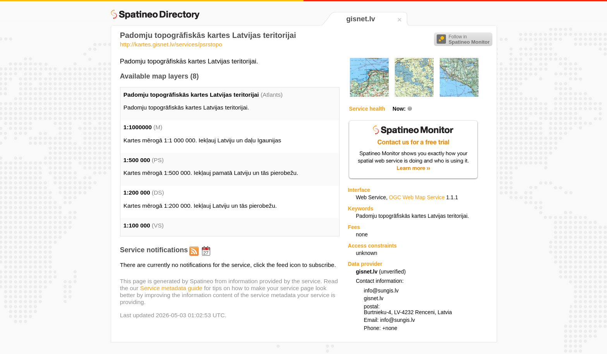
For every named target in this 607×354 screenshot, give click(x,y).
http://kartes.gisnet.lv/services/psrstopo (171, 44)
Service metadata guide (171, 288)
